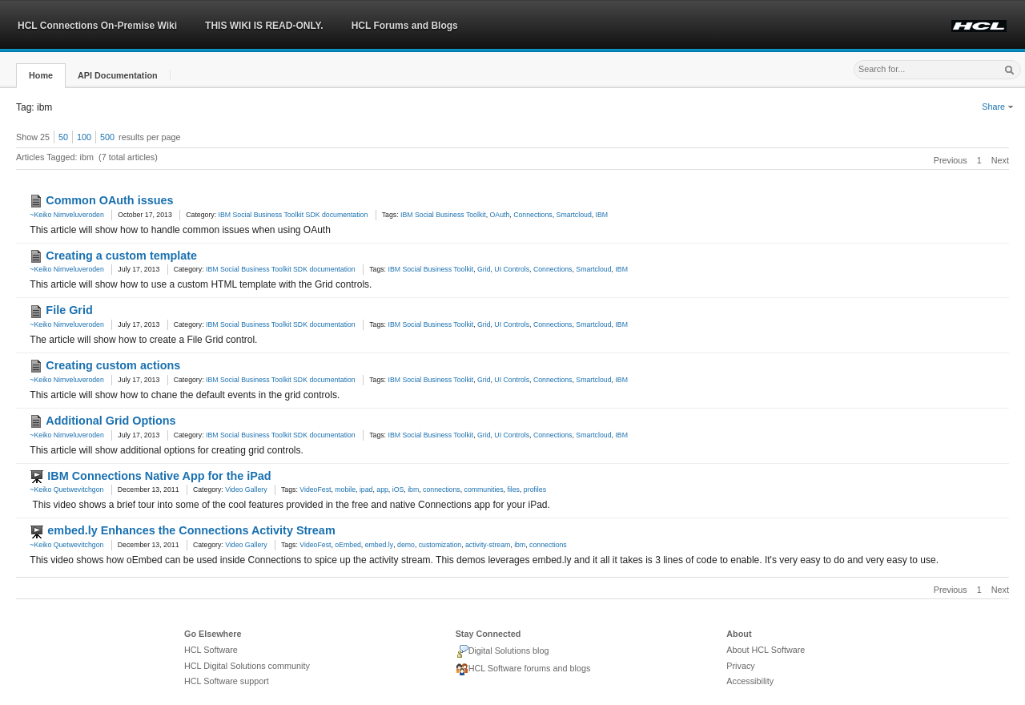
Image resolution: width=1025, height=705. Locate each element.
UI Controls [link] (511, 269)
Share (998, 106)
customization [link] (440, 545)
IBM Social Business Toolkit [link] (443, 215)
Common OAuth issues (109, 200)
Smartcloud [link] (574, 215)
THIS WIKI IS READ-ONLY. (264, 25)
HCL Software (211, 650)
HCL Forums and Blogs (405, 25)
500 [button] (107, 137)
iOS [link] (398, 489)
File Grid (69, 310)
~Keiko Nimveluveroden (67, 215)
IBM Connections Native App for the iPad (159, 475)
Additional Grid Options (110, 420)
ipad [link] (366, 489)
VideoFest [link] (315, 489)
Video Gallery (246, 489)
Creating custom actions (113, 365)
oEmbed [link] (348, 545)
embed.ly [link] (379, 545)
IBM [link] (602, 215)
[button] (41, 75)
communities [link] (484, 489)
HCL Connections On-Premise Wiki (97, 25)
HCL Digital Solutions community (247, 666)
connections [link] (441, 489)
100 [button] (84, 137)
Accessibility (750, 681)
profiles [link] (535, 489)
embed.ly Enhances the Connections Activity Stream (191, 530)
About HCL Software (765, 650)
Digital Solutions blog (502, 651)
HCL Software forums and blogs (523, 669)
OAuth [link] (500, 215)
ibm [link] (413, 489)
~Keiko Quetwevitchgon (66, 489)
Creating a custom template (121, 255)
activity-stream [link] (487, 545)
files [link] (513, 489)
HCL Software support (226, 681)
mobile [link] (345, 489)
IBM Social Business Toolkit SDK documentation (293, 215)
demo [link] (406, 545)
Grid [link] (484, 269)
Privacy (740, 666)
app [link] (382, 489)
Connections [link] (533, 215)
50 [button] (63, 137)
